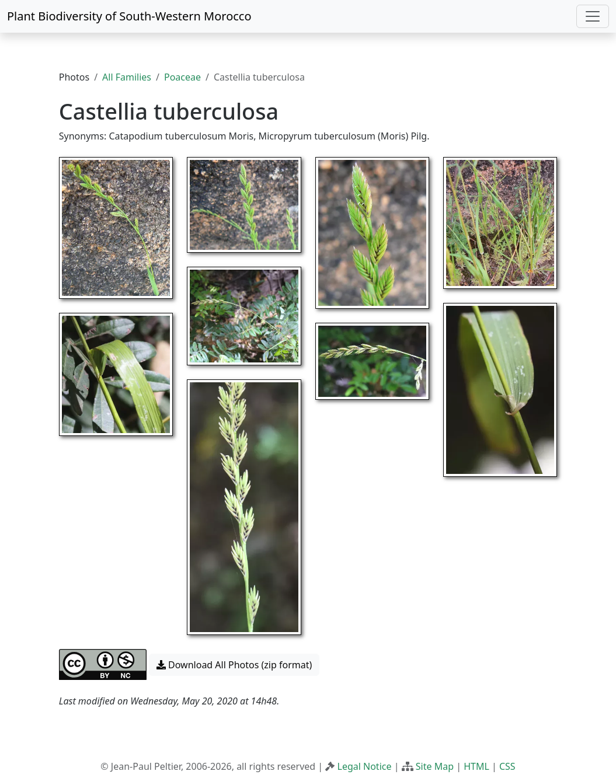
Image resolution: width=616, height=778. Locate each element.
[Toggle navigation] (592, 16)
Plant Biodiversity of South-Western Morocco (129, 16)
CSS (507, 766)
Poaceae (182, 77)
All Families (126, 77)
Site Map (435, 766)
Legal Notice (364, 766)
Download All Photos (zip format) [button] (234, 664)
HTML (476, 766)
